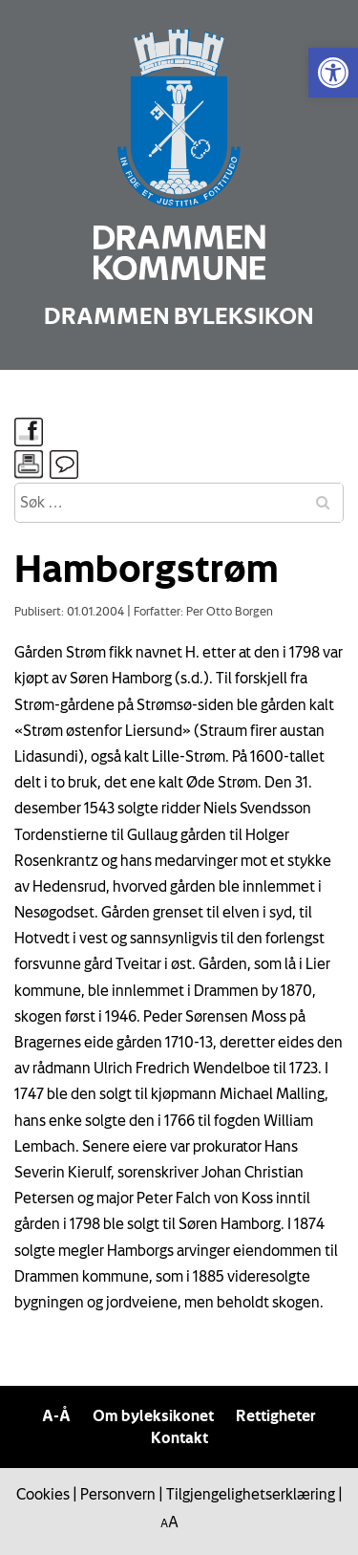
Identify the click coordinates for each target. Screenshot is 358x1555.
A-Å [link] (56, 1415)
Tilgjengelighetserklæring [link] (250, 1493)
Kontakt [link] (179, 1437)
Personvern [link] (118, 1493)
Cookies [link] (43, 1493)
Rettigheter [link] (276, 1415)
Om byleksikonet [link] (153, 1415)
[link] (333, 72)
